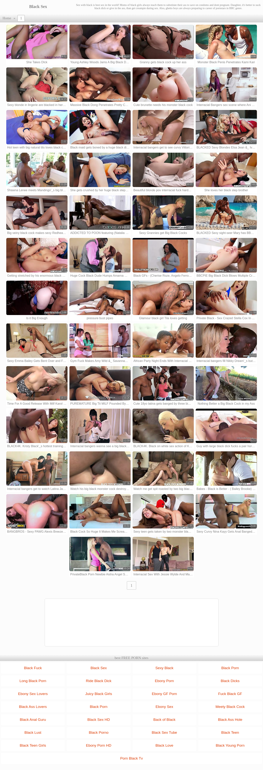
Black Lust (33, 732)
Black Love (164, 745)
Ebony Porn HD (98, 745)
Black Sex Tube (164, 732)
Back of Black (164, 720)
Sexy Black (164, 668)
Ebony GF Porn (164, 694)
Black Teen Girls (33, 745)
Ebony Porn (164, 681)
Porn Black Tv (131, 758)
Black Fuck (33, 668)
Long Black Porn (32, 681)
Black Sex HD (98, 720)
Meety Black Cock (230, 707)
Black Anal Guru (33, 720)
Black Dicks (230, 681)
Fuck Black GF (230, 694)
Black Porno (98, 732)
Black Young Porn (230, 745)
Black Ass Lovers (33, 707)
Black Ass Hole (230, 720)
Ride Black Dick (98, 681)
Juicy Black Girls (98, 694)
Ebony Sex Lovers (33, 694)
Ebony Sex (164, 707)
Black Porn (230, 668)
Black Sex (99, 668)
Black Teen (230, 732)
